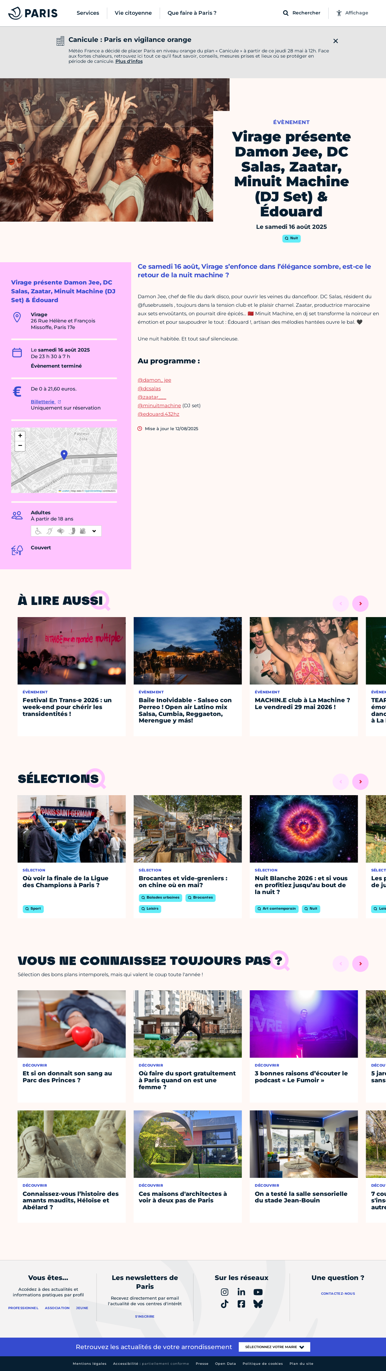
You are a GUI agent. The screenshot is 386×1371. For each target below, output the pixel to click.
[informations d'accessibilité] (66, 531)
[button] (64, 455)
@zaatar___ (152, 397)
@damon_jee (154, 380)
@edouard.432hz (158, 414)
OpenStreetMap (93, 490)
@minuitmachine (159, 405)
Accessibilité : (151, 1364)
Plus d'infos (129, 61)
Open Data (225, 1364)
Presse (202, 1364)
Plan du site (302, 1364)
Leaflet (64, 490)
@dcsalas (149, 388)
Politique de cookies (263, 1364)
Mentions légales (90, 1364)
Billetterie (43, 402)
